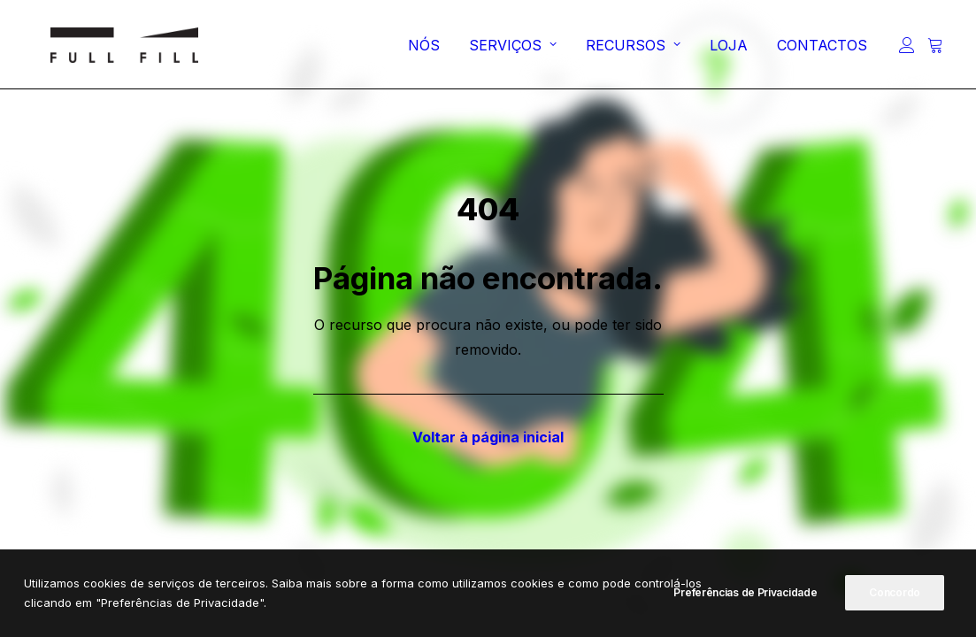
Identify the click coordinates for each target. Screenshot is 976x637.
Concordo (894, 592)
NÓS (424, 49)
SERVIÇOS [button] (513, 49)
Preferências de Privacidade (745, 592)
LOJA (729, 49)
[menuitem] (424, 49)
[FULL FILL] (106, 49)
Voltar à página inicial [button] (488, 437)
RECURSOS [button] (633, 49)
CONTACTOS (822, 49)
